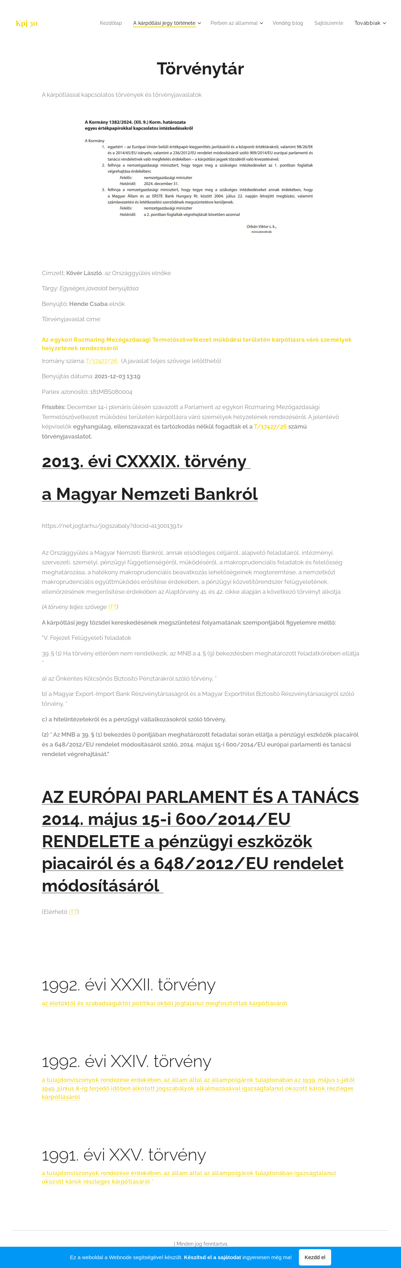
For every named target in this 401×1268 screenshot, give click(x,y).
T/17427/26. (102, 360)
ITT (112, 606)
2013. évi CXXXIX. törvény (146, 461)
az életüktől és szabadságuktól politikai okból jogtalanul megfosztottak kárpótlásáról (165, 1003)
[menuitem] (97, 23)
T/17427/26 (270, 426)
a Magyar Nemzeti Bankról (150, 494)
